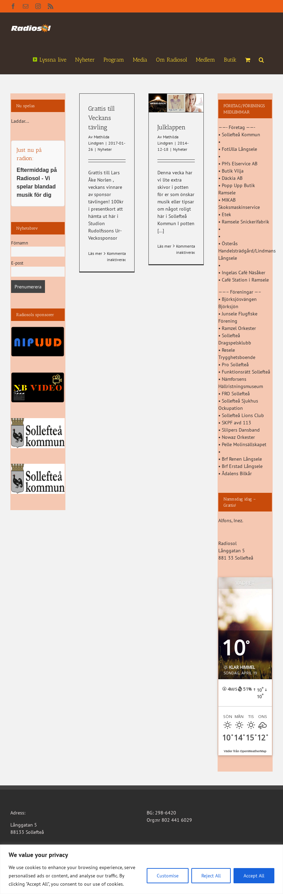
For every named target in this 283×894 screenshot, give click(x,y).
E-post (17, 263)
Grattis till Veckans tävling (101, 118)
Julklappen (171, 127)
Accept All (254, 876)
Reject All (211, 876)
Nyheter (105, 149)
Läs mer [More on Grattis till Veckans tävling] (95, 253)
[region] (141, 869)
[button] (261, 59)
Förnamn (19, 243)
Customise (168, 876)
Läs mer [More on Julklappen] (164, 246)
